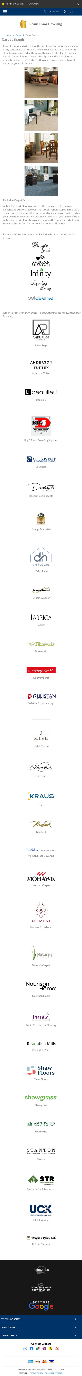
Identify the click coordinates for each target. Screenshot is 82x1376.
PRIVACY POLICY (36, 1373)
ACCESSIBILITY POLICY (54, 1373)
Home (8, 35)
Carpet (19, 35)
